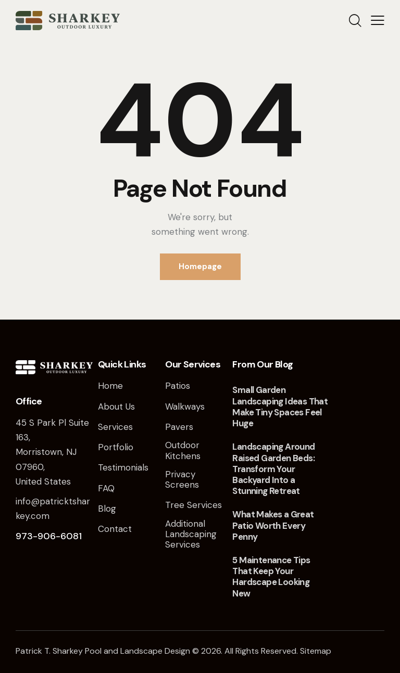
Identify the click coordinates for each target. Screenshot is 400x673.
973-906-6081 (49, 536)
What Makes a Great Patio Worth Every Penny (273, 525)
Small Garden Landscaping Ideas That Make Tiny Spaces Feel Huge (280, 407)
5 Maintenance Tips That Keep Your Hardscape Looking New (271, 577)
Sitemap (315, 650)
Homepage (200, 266)
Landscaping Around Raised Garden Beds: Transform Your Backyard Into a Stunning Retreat (273, 469)
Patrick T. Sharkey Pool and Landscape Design (103, 650)
